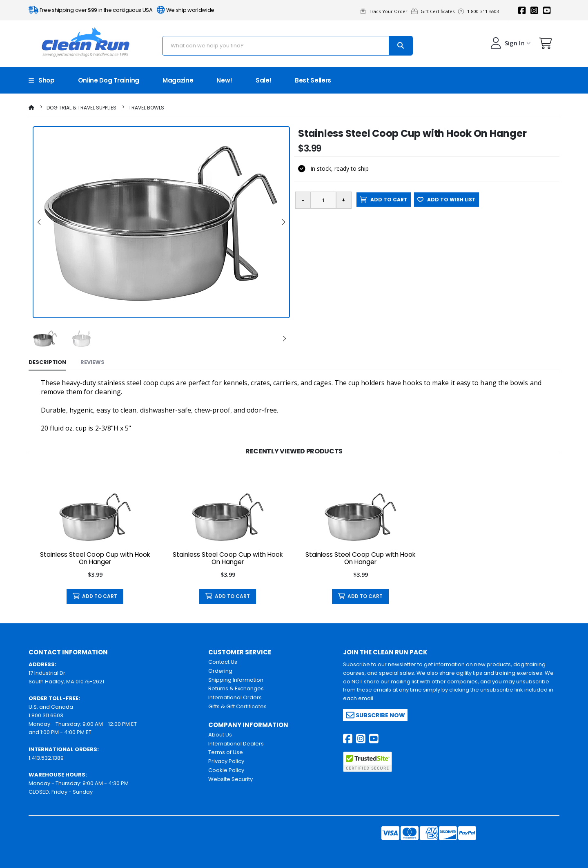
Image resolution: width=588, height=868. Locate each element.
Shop (42, 80)
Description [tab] (47, 362)
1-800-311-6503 (479, 11)
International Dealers (236, 744)
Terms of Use (225, 752)
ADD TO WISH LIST (446, 199)
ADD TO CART (384, 199)
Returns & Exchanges (236, 688)
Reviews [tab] (92, 362)
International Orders (235, 697)
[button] (545, 45)
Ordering (220, 671)
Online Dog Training (108, 80)
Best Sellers (313, 80)
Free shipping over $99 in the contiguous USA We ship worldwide (121, 10)
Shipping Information (235, 680)
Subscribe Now (375, 715)
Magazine (178, 80)
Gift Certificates (434, 11)
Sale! (264, 80)
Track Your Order (386, 11)
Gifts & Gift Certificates (237, 706)
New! (224, 80)
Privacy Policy (226, 761)
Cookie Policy (226, 770)
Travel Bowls (146, 107)
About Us (220, 735)
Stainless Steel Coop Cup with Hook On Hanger (95, 558)
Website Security (230, 779)
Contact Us (222, 662)
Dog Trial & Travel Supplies (81, 107)
